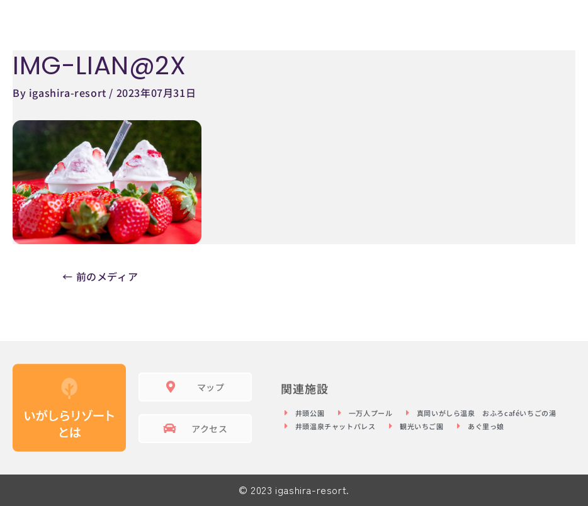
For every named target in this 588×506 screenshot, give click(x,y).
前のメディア (100, 276)
